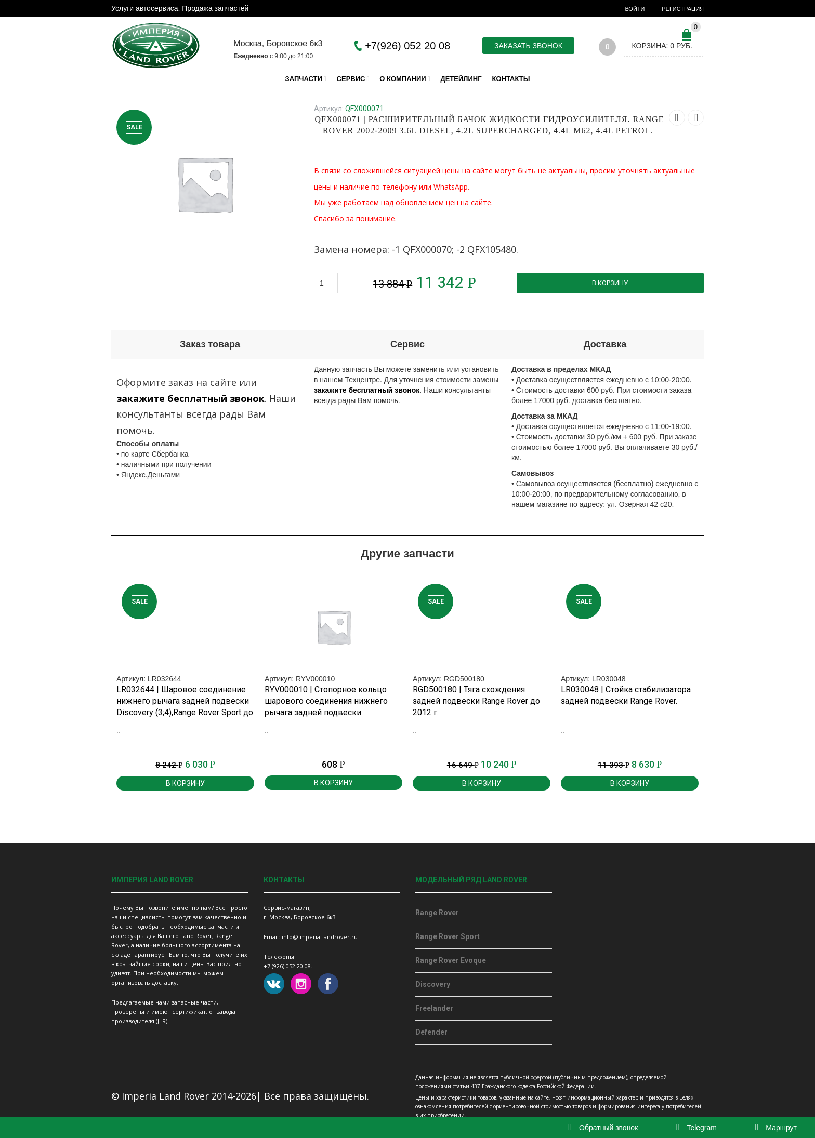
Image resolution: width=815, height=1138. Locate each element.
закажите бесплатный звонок (190, 398)
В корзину (610, 283)
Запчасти (303, 79)
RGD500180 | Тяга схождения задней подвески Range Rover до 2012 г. (476, 701)
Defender (431, 1032)
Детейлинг (460, 79)
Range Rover (437, 912)
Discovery (432, 984)
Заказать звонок (528, 46)
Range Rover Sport (447, 936)
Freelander (434, 1008)
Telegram (696, 1127)
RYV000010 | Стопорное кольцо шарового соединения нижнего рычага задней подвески (326, 701)
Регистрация (683, 9)
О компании (402, 79)
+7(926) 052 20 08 (407, 45)
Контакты (511, 79)
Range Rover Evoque (450, 960)
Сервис (351, 79)
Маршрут (776, 1127)
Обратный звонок (603, 1127)
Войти (635, 9)
